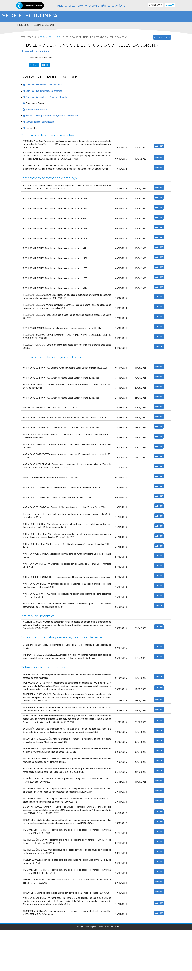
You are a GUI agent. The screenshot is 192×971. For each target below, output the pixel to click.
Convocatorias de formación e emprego (44, 91)
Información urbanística (36, 109)
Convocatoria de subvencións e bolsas (44, 84)
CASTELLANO (155, 5)
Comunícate (118, 5)
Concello (70, 5)
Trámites (105, 5)
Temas (80, 5)
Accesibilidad (115, 927)
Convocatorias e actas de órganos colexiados (47, 97)
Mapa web (93, 927)
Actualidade (92, 5)
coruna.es (45, 37)
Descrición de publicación (41, 57)
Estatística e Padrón (35, 103)
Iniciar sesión (162, 37)
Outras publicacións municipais (40, 121)
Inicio (60, 5)
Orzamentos (31, 128)
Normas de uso (104, 927)
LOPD (87, 927)
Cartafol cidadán (44, 25)
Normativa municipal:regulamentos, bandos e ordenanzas (52, 115)
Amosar (159, 146)
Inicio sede (23, 25)
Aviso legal (79, 927)
